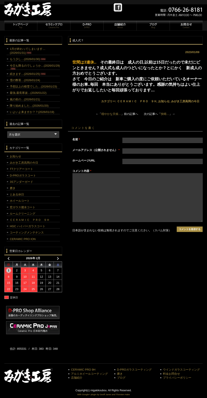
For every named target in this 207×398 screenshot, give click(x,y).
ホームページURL (83, 160)
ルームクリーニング (22, 213)
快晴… (165, 114)
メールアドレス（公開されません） (96, 150)
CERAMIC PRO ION (23, 239)
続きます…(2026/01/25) (28, 74)
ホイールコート (20, 200)
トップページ (20, 26)
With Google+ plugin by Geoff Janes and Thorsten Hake (103, 394)
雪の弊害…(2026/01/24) (25, 80)
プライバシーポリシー (177, 377)
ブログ (153, 26)
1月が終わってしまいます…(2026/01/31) (27, 50)
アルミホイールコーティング (89, 373)
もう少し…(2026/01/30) (28, 59)
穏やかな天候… (111, 114)
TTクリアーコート (21, 169)
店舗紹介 (119, 26)
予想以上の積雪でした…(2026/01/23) (33, 86)
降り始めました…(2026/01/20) (29, 105)
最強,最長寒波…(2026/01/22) (28, 92)
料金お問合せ (171, 373)
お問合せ (186, 26)
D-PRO (86, 26)
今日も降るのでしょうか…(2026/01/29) (35, 67)
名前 (76, 139)
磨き (12, 188)
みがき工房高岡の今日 (185, 101)
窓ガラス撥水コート (22, 207)
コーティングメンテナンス (27, 232)
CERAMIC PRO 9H (83, 369)
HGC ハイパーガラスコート (27, 226)
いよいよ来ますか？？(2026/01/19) (32, 112)
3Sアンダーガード (21, 181)
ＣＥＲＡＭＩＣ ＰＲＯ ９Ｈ (137, 101)
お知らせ (164, 101)
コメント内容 (81, 171)
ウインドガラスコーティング (181, 369)
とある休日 (17, 194)
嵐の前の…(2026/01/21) (25, 99)
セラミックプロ (53, 26)
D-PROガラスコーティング (134, 369)
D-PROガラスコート (23, 175)
